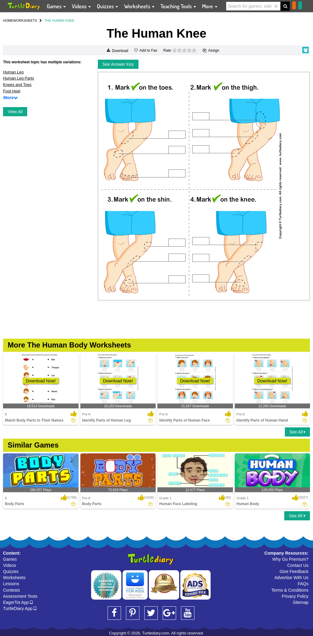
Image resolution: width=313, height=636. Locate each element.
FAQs (303, 583)
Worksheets (14, 577)
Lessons (11, 583)
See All (297, 432)
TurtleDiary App (19, 608)
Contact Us (297, 565)
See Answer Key (118, 64)
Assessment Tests (20, 596)
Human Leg (13, 72)
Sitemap (300, 602)
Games (10, 559)
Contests (11, 590)
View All (15, 111)
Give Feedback (294, 571)
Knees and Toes (17, 84)
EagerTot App (18, 602)
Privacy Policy (295, 596)
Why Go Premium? (290, 559)
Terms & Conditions (289, 590)
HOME (8, 20)
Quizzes (11, 571)
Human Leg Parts (18, 78)
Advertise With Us (291, 577)
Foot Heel (11, 91)
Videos (9, 565)
